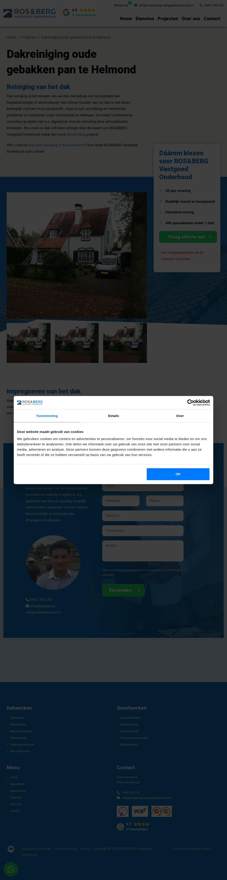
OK (178, 474)
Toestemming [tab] (47, 416)
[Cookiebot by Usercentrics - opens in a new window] (190, 402)
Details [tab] (113, 416)
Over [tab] (180, 416)
